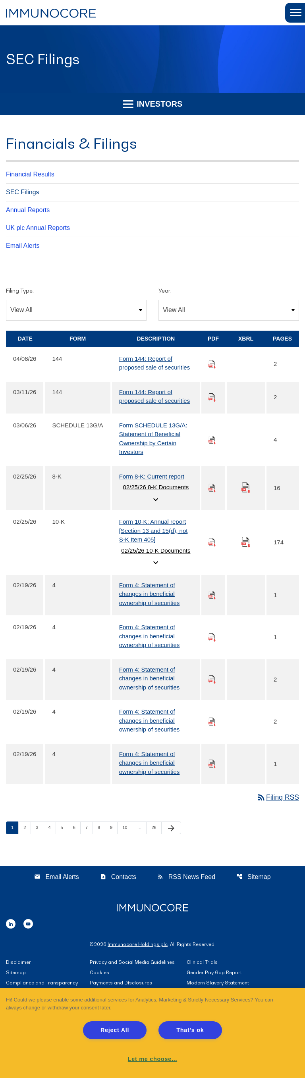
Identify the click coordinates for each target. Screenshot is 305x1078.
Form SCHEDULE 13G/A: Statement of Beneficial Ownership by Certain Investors (153, 439)
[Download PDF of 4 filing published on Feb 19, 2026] (212, 595)
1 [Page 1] (15, 828)
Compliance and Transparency (42, 983)
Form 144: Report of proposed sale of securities (154, 363)
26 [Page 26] (156, 828)
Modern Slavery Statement (218, 983)
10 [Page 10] (127, 828)
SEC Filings (22, 192)
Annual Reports (28, 210)
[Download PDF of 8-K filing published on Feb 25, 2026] (212, 487)
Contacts (118, 877)
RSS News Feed (186, 877)
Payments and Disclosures (121, 983)
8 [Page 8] (101, 828)
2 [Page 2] (27, 828)
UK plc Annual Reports (38, 227)
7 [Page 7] (89, 828)
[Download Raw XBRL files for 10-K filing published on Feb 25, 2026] (245, 541)
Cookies (99, 973)
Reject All (114, 1030)
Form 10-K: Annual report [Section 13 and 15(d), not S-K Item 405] (153, 531)
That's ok (190, 1030)
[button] (295, 13)
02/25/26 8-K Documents (156, 494)
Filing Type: (20, 290)
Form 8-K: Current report (151, 476)
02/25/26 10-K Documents (155, 557)
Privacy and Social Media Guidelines (132, 962)
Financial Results (30, 174)
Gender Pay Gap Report (214, 973)
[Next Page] (171, 828)
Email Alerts (22, 245)
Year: (165, 290)
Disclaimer (18, 962)
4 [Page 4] (52, 828)
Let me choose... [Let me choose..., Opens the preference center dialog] (152, 1059)
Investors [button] (153, 104)
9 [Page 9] (114, 828)
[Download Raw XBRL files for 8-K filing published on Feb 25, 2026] (245, 487)
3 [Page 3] (39, 828)
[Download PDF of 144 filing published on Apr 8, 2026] (212, 364)
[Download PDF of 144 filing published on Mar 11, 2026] (212, 397)
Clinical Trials (202, 962)
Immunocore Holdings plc (138, 945)
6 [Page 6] (77, 828)
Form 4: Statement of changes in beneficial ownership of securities (149, 594)
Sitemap (253, 877)
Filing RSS (277, 798)
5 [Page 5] (64, 828)
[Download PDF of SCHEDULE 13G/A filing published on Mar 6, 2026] (212, 439)
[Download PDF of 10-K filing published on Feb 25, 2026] (212, 542)
